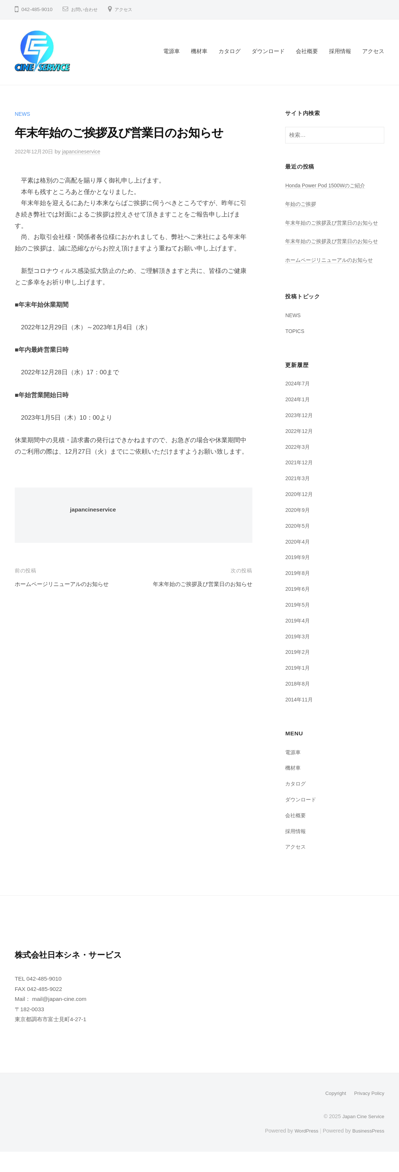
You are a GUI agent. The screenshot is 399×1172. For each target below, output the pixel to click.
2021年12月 (300, 483)
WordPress (302, 1151)
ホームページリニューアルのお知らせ (68, 583)
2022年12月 (300, 451)
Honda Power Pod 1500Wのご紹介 (328, 185)
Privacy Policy (367, 1113)
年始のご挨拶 (301, 204)
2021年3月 (298, 498)
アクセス (129, 9)
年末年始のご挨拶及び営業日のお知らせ (196, 583)
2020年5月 (298, 546)
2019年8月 (298, 593)
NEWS (23, 114)
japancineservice (87, 151)
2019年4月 (298, 641)
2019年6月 (298, 609)
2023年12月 (300, 435)
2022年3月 (298, 467)
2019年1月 (298, 688)
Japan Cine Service (361, 1136)
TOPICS (295, 351)
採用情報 (340, 51)
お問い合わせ (86, 9)
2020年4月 (298, 562)
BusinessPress (367, 1151)
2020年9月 (298, 530)
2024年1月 (298, 419)
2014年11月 (300, 720)
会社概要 (307, 51)
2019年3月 (298, 656)
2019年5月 (298, 625)
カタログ (229, 51)
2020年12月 (300, 514)
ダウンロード (268, 51)
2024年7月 (298, 404)
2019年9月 (298, 577)
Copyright (331, 1113)
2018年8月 (298, 704)
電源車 (171, 51)
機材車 (199, 51)
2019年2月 (298, 672)
